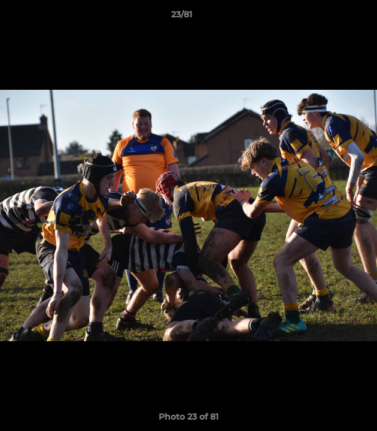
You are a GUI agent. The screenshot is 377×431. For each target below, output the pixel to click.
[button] (334, 17)
